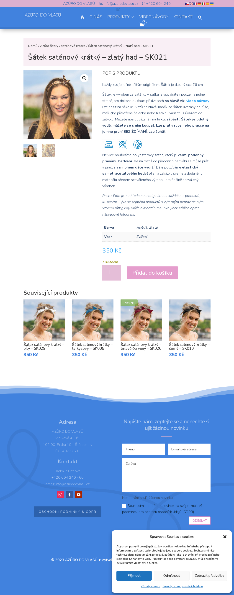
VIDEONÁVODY (153, 17)
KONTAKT (183, 17)
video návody (197, 100)
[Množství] (111, 273)
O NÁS (96, 17)
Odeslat (200, 520)
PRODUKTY (118, 17)
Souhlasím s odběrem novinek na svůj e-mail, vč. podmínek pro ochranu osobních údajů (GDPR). (162, 508)
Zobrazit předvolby (209, 575)
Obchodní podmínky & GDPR (67, 512)
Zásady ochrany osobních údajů (183, 586)
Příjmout (134, 575)
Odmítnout (171, 575)
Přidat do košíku (152, 272)
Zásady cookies (150, 586)
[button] (225, 536)
